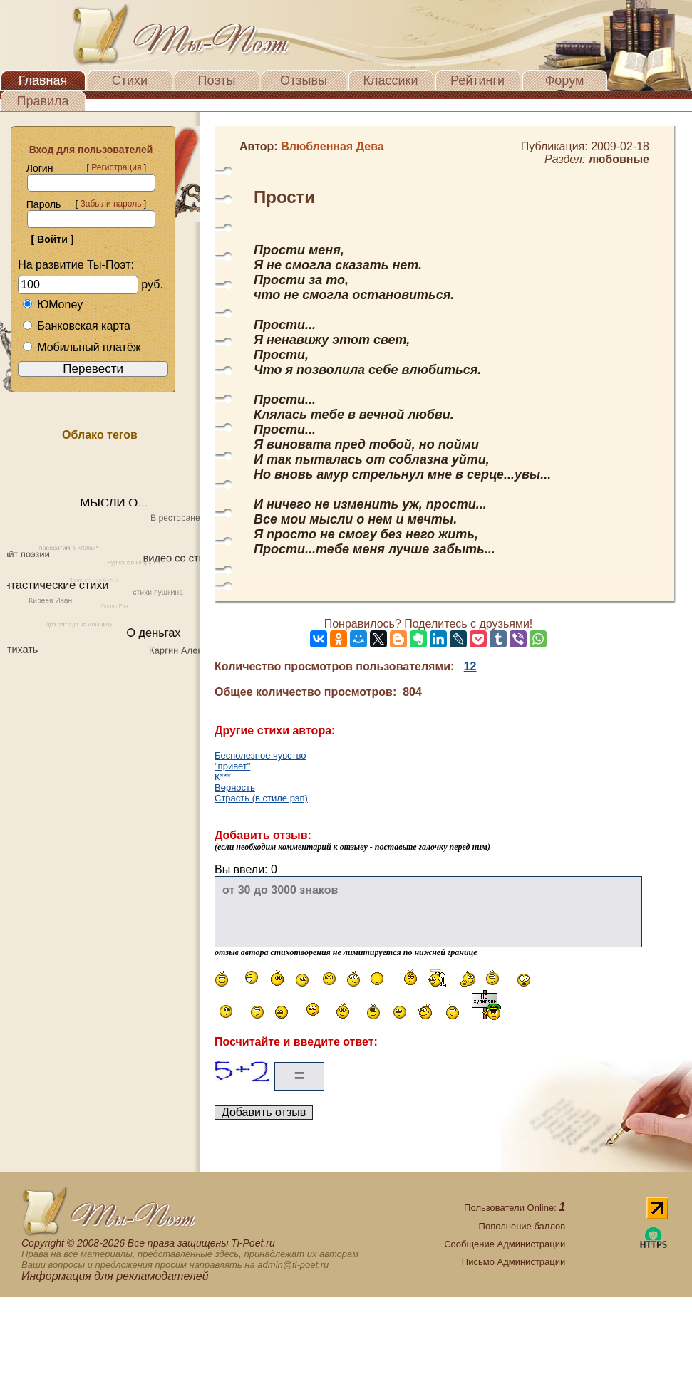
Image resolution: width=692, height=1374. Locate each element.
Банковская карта (76, 326)
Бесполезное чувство (260, 755)
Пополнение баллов (522, 1226)
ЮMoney (52, 304)
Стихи (130, 80)
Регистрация (116, 167)
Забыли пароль (110, 204)
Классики (390, 80)
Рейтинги (477, 80)
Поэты (217, 80)
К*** (223, 776)
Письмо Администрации (513, 1261)
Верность (235, 787)
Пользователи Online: (514, 1207)
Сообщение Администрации (504, 1244)
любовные (619, 159)
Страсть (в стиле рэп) (261, 798)
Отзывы (303, 80)
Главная (43, 80)
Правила (42, 101)
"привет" (232, 766)
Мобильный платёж (81, 347)
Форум (564, 80)
